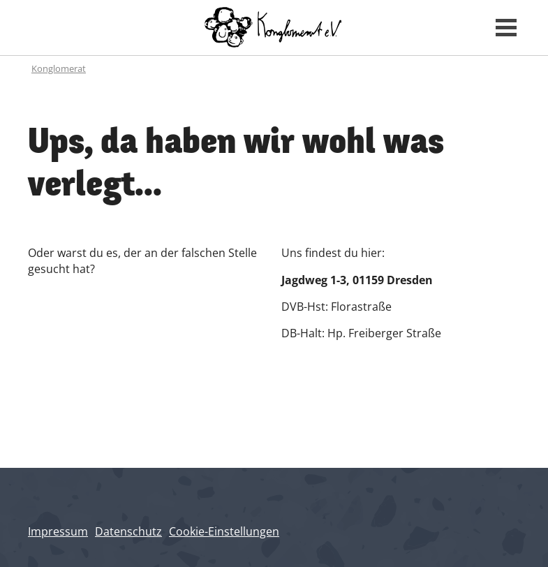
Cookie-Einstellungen (224, 531)
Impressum (58, 531)
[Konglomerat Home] (274, 27)
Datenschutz (128, 531)
